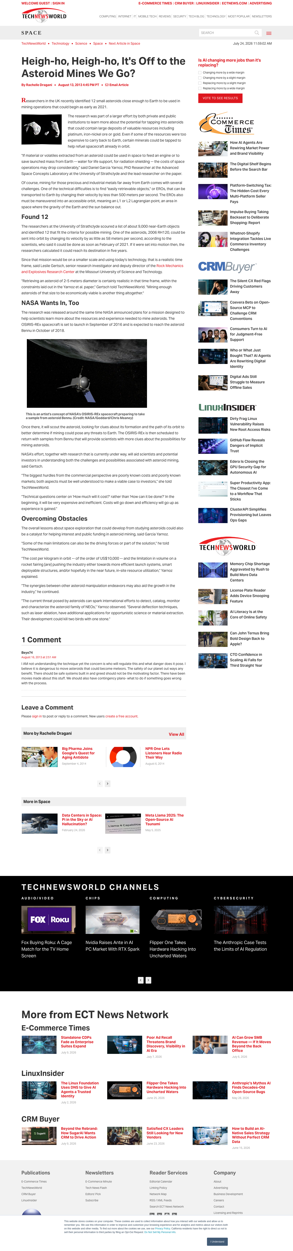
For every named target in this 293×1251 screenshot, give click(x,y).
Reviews (165, 16)
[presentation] (100, 783)
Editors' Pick (93, 1194)
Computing (107, 16)
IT (135, 16)
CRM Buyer (28, 1194)
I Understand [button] (217, 1241)
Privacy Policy (162, 1228)
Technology (216, 16)
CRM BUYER (184, 3)
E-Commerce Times (34, 1181)
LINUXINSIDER (207, 3)
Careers (219, 1200)
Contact (219, 1206)
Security (179, 16)
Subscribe (91, 1200)
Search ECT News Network (167, 1206)
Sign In (59, 3)
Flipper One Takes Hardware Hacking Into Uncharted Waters (173, 949)
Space (98, 43)
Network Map (158, 1194)
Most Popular (239, 16)
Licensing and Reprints (228, 1213)
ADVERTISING (261, 3)
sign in (37, 716)
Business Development (228, 1194)
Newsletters (262, 16)
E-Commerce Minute (98, 1181)
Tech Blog (196, 16)
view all (176, 734)
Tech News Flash (96, 1188)
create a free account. (121, 716)
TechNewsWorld (33, 43)
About (217, 1181)
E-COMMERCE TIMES (155, 3)
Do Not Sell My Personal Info (159, 1232)
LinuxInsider (29, 1200)
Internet (124, 16)
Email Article (117, 85)
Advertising (221, 1188)
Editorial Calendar (161, 1181)
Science (81, 43)
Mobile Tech (147, 16)
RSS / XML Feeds (161, 1200)
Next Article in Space (124, 43)
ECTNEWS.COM (234, 3)
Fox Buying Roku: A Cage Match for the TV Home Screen (46, 949)
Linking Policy (158, 1188)
